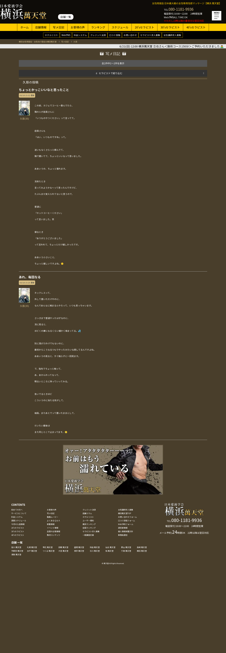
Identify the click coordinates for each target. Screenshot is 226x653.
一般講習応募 (88, 535)
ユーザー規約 (88, 520)
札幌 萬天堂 (32, 547)
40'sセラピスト (196, 27)
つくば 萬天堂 (48, 550)
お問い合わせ (130, 35)
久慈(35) (24, 116)
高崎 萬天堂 (142, 547)
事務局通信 (122, 535)
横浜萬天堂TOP (124, 513)
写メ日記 (58, 27)
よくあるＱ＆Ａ (53, 520)
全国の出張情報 (53, 531)
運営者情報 (122, 527)
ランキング (98, 27)
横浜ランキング (89, 524)
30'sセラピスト (170, 27)
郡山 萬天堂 (126, 547)
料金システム (80, 35)
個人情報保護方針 (125, 531)
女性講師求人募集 (172, 35)
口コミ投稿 (114, 35)
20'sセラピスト (144, 27)
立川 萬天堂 (95, 550)
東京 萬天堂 (79, 550)
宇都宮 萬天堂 (17, 550)
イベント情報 (52, 527)
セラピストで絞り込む (110, 73)
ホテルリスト (51, 35)
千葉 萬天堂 (126, 550)
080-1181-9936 (181, 9)
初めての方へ (17, 509)
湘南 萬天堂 (16, 554)
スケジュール (120, 27)
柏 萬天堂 (109, 550)
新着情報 (50, 524)
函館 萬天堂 (63, 547)
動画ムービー (52, 517)
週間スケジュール (18, 520)
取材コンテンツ (53, 535)
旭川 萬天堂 (16, 547)
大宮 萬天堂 (63, 550)
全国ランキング (89, 527)
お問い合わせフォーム (127, 517)
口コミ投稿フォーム (126, 520)
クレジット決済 (98, 35)
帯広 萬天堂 (48, 547)
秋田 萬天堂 (95, 547)
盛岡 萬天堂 (79, 547)
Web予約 (66, 35)
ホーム (24, 27)
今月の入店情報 (17, 524)
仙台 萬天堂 (110, 547)
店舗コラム (87, 513)
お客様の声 (78, 27)
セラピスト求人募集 (150, 35)
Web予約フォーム (125, 524)
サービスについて (18, 513)
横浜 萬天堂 (142, 550)
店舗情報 (40, 27)
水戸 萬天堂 (32, 550)
